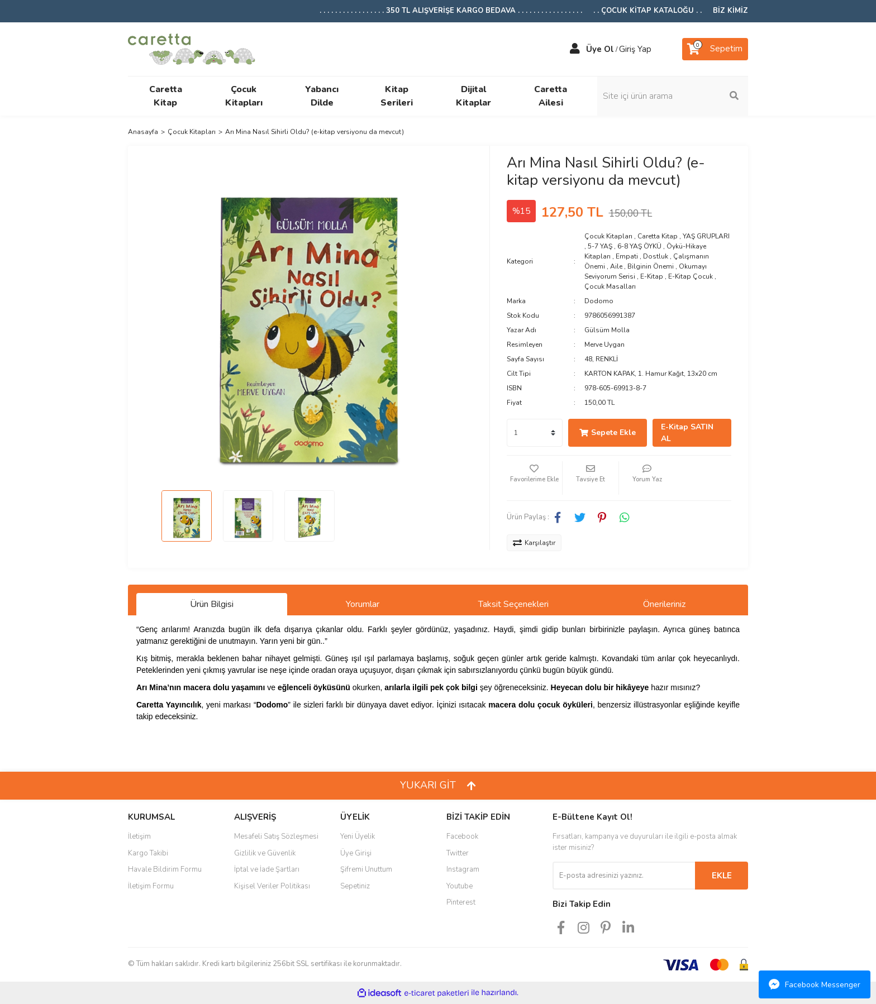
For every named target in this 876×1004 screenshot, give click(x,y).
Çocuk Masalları (610, 286)
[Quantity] (535, 433)
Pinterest (460, 902)
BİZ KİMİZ (730, 11)
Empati (627, 256)
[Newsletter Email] (624, 876)
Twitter (457, 853)
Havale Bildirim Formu (165, 869)
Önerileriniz (664, 604)
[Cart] (715, 49)
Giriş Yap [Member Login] (635, 49)
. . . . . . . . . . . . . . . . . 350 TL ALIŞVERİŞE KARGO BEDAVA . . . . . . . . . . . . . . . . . (451, 11)
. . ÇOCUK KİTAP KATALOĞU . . (647, 11)
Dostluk (655, 256)
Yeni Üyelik (357, 836)
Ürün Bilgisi (212, 604)
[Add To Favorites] (535, 478)
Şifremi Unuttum (366, 869)
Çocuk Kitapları (608, 236)
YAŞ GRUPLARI (706, 236)
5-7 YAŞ (600, 246)
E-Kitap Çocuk (690, 276)
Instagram (462, 869)
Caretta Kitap (657, 236)
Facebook (462, 836)
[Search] (672, 96)
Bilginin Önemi (650, 266)
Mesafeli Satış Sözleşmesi (276, 836)
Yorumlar (362, 604)
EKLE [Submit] (722, 875)
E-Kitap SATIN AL (687, 433)
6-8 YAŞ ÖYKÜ (639, 246)
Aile (616, 266)
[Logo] (191, 48)
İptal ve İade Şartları (266, 869)
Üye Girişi (356, 853)
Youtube (459, 886)
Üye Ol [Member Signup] (600, 49)
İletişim (139, 836)
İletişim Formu (151, 886)
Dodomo (598, 301)
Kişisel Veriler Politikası (272, 886)
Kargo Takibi (148, 853)
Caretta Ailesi (550, 96)
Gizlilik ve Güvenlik (265, 853)
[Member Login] (575, 49)
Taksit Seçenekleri (513, 604)
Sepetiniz (355, 886)
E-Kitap (651, 276)
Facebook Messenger (814, 984)
